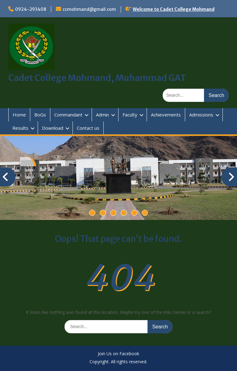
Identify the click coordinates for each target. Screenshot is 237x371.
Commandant (68, 115)
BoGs (40, 115)
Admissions (201, 115)
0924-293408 (30, 9)
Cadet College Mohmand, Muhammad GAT (97, 77)
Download (52, 128)
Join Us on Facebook (118, 354)
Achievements (166, 115)
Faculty (130, 115)
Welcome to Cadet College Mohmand (173, 9)
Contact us (88, 128)
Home (19, 115)
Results (20, 128)
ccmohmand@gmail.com (89, 9)
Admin (102, 115)
